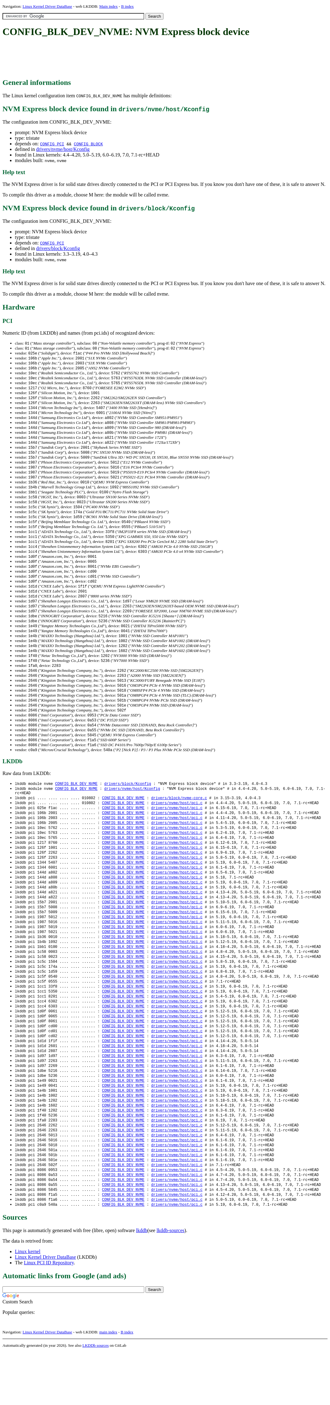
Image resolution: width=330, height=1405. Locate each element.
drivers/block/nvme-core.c (179, 825)
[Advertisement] (115, 58)
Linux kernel (27, 1304)
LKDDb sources (95, 1398)
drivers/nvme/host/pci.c (177, 830)
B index (127, 6)
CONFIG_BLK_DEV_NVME (76, 809)
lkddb (141, 1283)
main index (108, 1385)
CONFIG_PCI (52, 144)
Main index (108, 6)
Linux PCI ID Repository (49, 1315)
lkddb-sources (171, 1283)
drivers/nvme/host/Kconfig (62, 149)
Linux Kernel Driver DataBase (47, 6)
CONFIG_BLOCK (88, 144)
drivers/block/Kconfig (58, 248)
